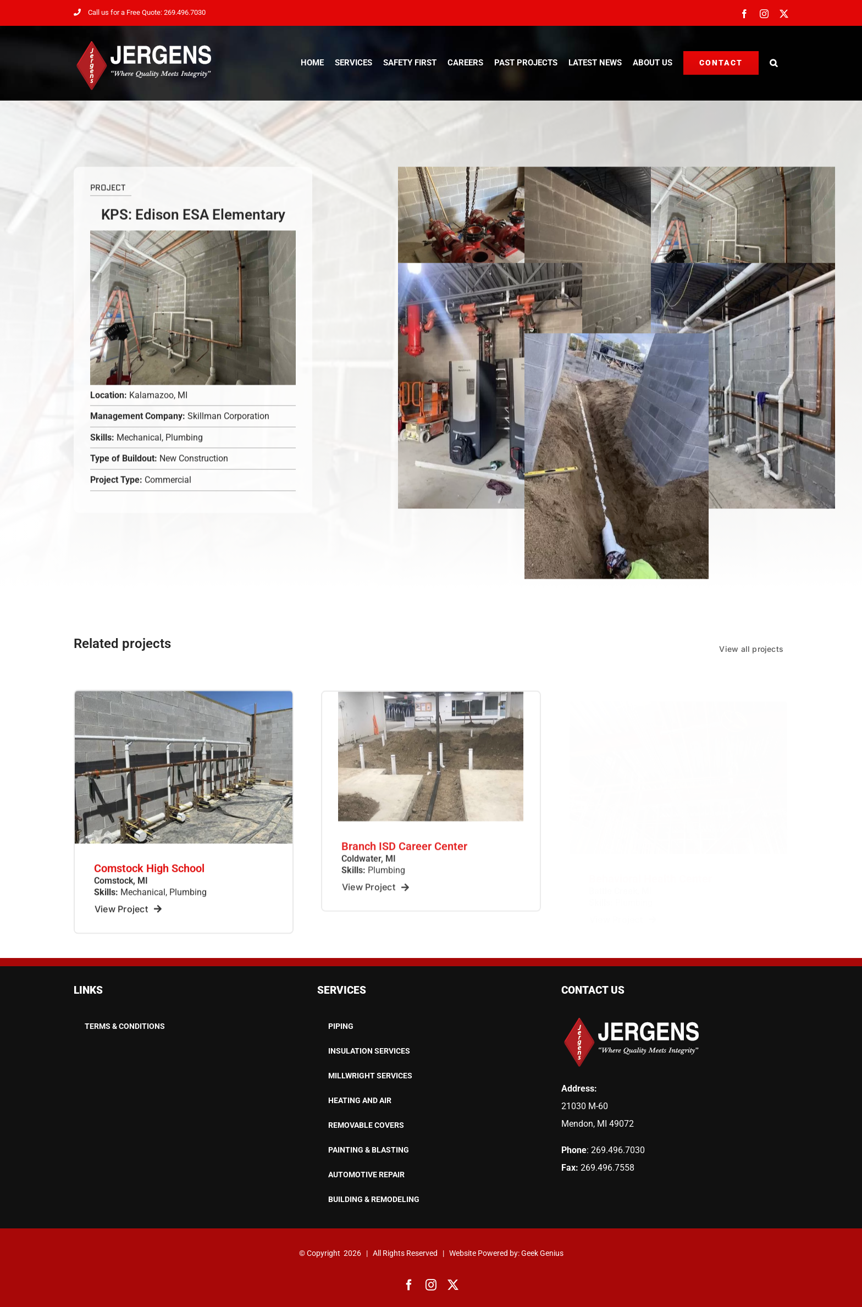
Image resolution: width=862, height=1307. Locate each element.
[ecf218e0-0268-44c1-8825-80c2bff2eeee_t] (183, 703)
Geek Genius (542, 1253)
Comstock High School (149, 876)
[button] (773, 63)
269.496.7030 (618, 1150)
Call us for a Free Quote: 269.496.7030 (140, 12)
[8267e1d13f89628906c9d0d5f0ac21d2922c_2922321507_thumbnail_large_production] (430, 705)
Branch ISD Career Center (404, 855)
